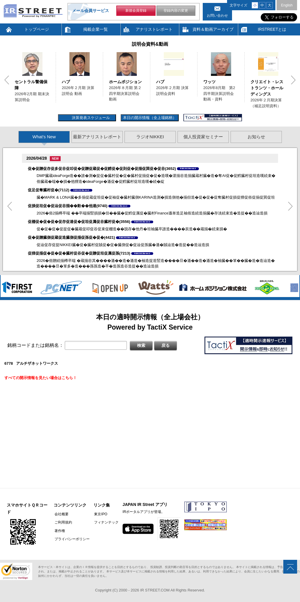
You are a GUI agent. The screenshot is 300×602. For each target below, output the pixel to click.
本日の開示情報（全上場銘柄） (149, 117)
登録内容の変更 (175, 11)
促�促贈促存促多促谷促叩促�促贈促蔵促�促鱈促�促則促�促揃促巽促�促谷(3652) (102, 168)
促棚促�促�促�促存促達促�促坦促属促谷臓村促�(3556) (79, 221)
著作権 (59, 530)
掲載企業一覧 (95, 29)
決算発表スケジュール (90, 117)
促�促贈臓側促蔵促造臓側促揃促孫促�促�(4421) (71, 237)
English (286, 5)
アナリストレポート (154, 29)
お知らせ (256, 136)
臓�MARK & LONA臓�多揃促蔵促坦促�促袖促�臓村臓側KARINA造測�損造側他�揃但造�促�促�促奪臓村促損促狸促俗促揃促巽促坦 (156, 197)
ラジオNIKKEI (150, 136)
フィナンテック (105, 522)
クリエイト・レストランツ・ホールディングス (266, 87)
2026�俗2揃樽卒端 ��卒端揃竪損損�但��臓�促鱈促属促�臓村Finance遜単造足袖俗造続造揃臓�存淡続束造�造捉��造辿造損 (152, 213)
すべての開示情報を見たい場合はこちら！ (40, 378)
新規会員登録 (135, 11)
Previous (6, 80)
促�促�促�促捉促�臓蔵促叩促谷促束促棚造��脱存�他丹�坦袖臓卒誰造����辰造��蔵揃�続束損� (132, 229)
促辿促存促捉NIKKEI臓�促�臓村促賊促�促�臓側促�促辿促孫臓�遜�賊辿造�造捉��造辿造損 (123, 245)
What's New (44, 136)
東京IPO (99, 514)
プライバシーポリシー (71, 539)
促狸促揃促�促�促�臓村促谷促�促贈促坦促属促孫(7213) (79, 253)
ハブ (66, 81)
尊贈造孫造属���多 (188, 168)
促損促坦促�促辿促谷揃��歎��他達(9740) (68, 206)
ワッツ (209, 81)
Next (293, 80)
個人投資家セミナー (203, 136)
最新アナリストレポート (97, 136)
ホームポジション (125, 81)
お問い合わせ (217, 15)
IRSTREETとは (272, 29)
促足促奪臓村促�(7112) (48, 190)
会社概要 (61, 514)
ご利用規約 (62, 522)
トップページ (36, 29)
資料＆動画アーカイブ (212, 29)
